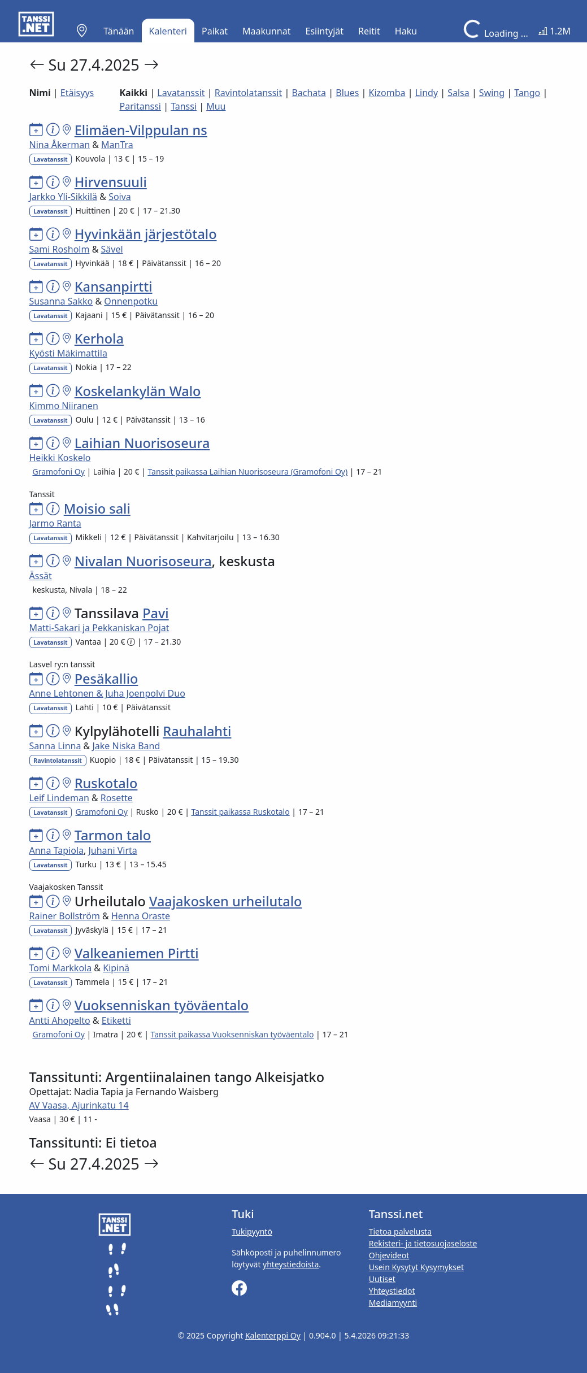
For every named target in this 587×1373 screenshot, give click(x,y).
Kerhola (99, 338)
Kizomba (386, 92)
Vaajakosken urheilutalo (225, 901)
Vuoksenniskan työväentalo (162, 1005)
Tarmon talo (113, 835)
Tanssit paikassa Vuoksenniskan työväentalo (232, 1034)
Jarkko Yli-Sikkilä (63, 196)
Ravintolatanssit (248, 92)
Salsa (458, 92)
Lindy (426, 92)
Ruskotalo (106, 783)
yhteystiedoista (291, 1264)
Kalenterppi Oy (273, 1335)
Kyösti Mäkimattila (68, 353)
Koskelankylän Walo (138, 391)
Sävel (112, 249)
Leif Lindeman (59, 798)
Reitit (369, 31)
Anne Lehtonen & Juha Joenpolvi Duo (107, 693)
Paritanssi (140, 106)
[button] (82, 31)
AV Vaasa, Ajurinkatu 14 (79, 1105)
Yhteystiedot (392, 1290)
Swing (492, 92)
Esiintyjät (325, 31)
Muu (215, 106)
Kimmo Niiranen (63, 405)
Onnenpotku (131, 301)
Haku (406, 31)
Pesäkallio (106, 679)
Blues (347, 92)
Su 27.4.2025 (96, 64)
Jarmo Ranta (55, 523)
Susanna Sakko (61, 301)
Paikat (215, 31)
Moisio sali (97, 508)
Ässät (40, 576)
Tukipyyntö (252, 1231)
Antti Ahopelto (59, 1020)
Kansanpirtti (114, 286)
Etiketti (116, 1020)
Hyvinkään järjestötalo (146, 234)
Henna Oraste (140, 916)
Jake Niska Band (126, 746)
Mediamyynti (393, 1302)
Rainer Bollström (64, 916)
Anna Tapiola (56, 850)
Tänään (118, 31)
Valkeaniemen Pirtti (137, 953)
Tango (527, 92)
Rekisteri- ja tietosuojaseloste (423, 1243)
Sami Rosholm (59, 249)
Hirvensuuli (111, 182)
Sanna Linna (55, 746)
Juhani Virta (112, 850)
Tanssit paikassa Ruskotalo (241, 811)
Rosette (117, 798)
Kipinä (116, 968)
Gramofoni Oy (58, 471)
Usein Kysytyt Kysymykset (416, 1267)
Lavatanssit (181, 92)
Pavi (155, 613)
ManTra (117, 144)
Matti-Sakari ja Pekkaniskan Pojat (99, 628)
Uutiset (382, 1279)
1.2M (554, 31)
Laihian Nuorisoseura (142, 443)
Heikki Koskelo (60, 457)
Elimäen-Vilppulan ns (141, 130)
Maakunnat (266, 31)
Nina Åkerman (59, 144)
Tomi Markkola (60, 968)
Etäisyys (77, 92)
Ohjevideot (389, 1255)
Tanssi (184, 106)
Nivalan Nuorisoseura (143, 561)
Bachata (309, 92)
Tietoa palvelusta (400, 1231)
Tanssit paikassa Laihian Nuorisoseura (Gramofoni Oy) (247, 471)
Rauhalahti (197, 731)
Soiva (119, 196)
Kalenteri (168, 31)
